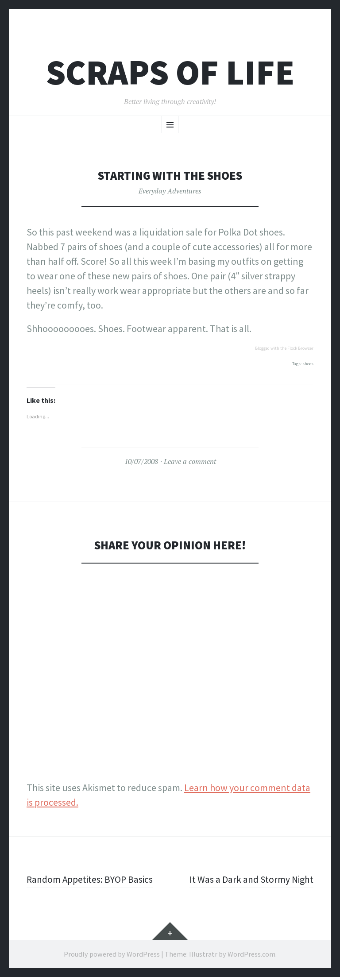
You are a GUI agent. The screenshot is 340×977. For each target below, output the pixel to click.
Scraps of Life (170, 72)
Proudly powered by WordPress (112, 954)
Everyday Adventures (170, 191)
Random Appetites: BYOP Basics (91, 879)
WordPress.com (251, 954)
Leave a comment (190, 461)
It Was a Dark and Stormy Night (251, 879)
